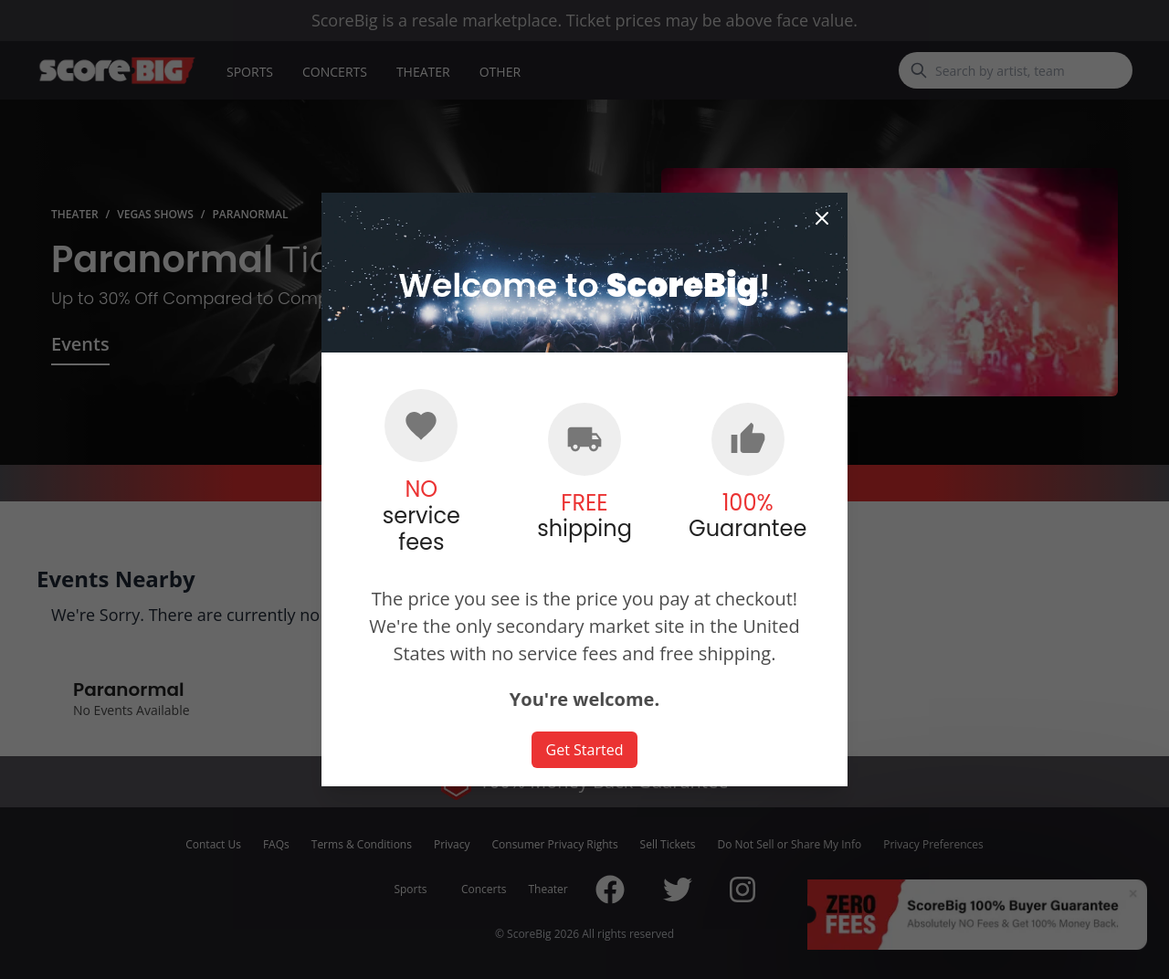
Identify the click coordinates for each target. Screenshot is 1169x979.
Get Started (585, 750)
